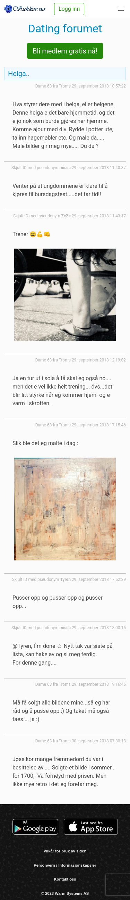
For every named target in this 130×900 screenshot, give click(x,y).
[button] (121, 9)
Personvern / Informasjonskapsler (65, 865)
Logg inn (69, 9)
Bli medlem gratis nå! (65, 51)
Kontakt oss (65, 879)
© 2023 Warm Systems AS (65, 893)
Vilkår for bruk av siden (65, 851)
